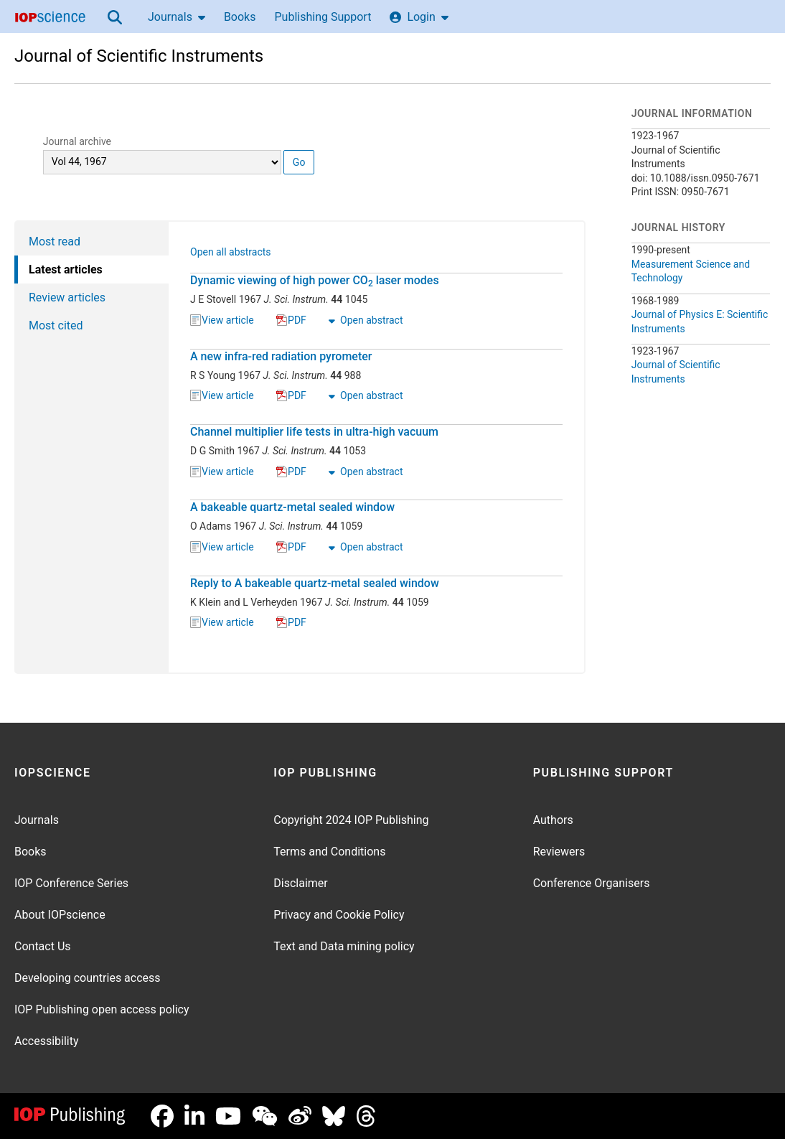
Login (419, 17)
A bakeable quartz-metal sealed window (292, 507)
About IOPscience (59, 915)
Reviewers (559, 851)
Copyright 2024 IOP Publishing (350, 820)
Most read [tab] (54, 241)
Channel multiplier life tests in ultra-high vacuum (314, 432)
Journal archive (77, 141)
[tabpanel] (377, 447)
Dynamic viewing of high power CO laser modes (314, 280)
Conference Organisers (591, 883)
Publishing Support (322, 17)
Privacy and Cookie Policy (338, 915)
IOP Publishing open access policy (101, 1009)
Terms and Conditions (329, 851)
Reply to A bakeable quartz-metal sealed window (314, 583)
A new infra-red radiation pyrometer (281, 356)
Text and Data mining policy (343, 946)
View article (222, 321)
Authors (553, 820)
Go (299, 162)
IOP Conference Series (71, 883)
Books (240, 17)
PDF (291, 321)
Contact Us (42, 946)
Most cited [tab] (56, 325)
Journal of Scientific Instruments (138, 56)
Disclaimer (300, 883)
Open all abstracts (230, 253)
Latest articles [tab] (66, 269)
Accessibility (46, 1041)
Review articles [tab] (67, 297)
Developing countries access (87, 978)
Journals (176, 17)
